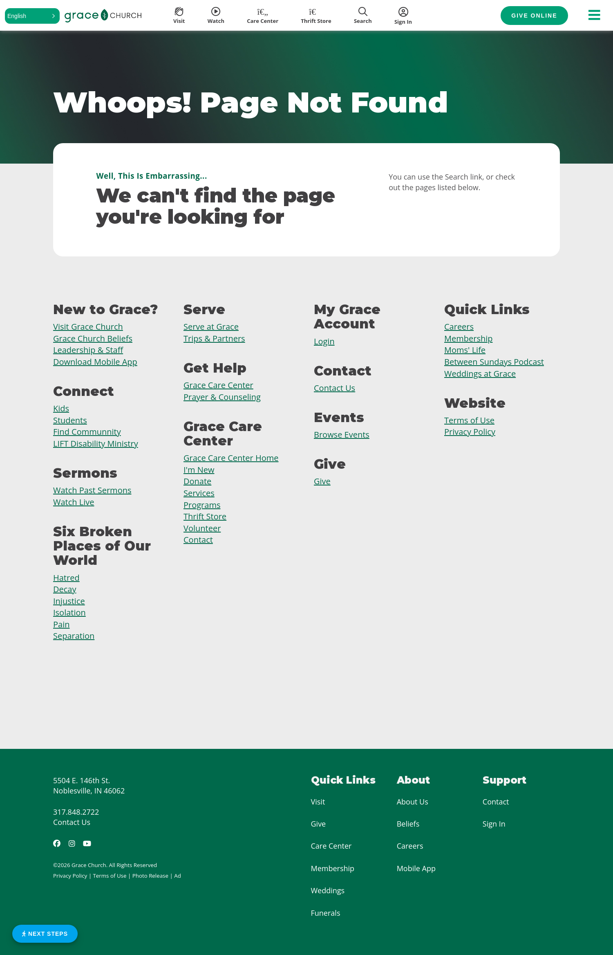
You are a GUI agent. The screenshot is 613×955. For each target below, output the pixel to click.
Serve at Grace (211, 326)
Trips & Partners (214, 338)
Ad (177, 875)
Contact (198, 539)
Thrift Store (204, 516)
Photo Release (150, 875)
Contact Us (334, 387)
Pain (61, 624)
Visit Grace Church (88, 326)
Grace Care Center (218, 385)
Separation (73, 635)
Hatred (66, 577)
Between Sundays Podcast (494, 361)
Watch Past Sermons (92, 490)
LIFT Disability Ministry (95, 443)
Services (199, 493)
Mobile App (416, 868)
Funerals (325, 913)
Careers (459, 326)
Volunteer (202, 528)
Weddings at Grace (480, 373)
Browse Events (341, 434)
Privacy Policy (469, 431)
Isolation (69, 612)
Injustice (69, 601)
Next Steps (45, 933)
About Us (412, 802)
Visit (318, 802)
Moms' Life (464, 349)
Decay (64, 589)
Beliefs (408, 824)
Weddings (328, 890)
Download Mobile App (95, 361)
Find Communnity (87, 431)
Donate (197, 481)
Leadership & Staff (88, 349)
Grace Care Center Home (231, 457)
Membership (468, 338)
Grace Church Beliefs (92, 338)
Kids (61, 408)
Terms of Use (469, 420)
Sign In (494, 824)
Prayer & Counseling (222, 396)
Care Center (331, 846)
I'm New (198, 469)
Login (324, 341)
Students (70, 420)
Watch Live (73, 502)
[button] (32, 16)
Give (322, 481)
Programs (201, 504)
